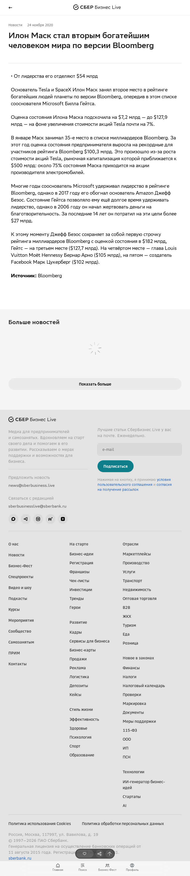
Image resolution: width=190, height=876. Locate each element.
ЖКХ (127, 616)
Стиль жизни (81, 709)
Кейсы (75, 694)
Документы (133, 712)
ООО (127, 739)
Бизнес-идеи (81, 553)
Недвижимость (137, 589)
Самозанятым (21, 642)
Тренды (77, 598)
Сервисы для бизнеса (90, 641)
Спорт (75, 746)
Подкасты (17, 598)
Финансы (131, 667)
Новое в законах (138, 657)
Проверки (132, 694)
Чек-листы (79, 580)
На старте (79, 543)
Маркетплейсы (137, 553)
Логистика (79, 676)
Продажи (78, 658)
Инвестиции (81, 589)
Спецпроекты (20, 576)
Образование (82, 754)
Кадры (76, 632)
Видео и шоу (19, 587)
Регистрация (81, 562)
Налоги (129, 676)
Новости (15, 25)
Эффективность (84, 719)
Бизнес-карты (83, 649)
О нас (13, 543)
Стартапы (132, 796)
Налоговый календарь (144, 685)
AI (124, 805)
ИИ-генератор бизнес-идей (144, 784)
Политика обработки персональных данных (123, 823)
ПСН (127, 756)
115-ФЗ (130, 730)
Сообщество (19, 631)
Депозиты (79, 685)
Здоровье (78, 728)
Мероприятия (21, 620)
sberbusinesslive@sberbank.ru (37, 506)
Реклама (78, 667)
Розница (130, 643)
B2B (126, 607)
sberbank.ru (19, 858)
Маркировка (134, 703)
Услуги (129, 571)
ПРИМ (14, 652)
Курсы (14, 609)
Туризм (129, 625)
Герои (75, 607)
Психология (81, 737)
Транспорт (132, 580)
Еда (126, 634)
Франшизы (80, 571)
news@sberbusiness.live (31, 485)
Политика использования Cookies (39, 823)
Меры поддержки (139, 721)
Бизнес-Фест (20, 565)
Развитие (78, 622)
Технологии (133, 771)
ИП (125, 748)
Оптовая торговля (140, 598)
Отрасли (130, 543)
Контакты (17, 663)
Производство (136, 562)
